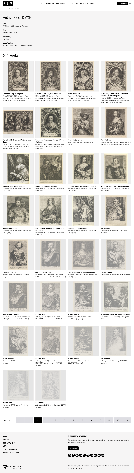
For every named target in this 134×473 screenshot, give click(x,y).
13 (127, 420)
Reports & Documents (12, 453)
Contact (6, 440)
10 (100, 420)
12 (118, 420)
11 (109, 420)
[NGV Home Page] (8, 3)
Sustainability (9, 443)
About (5, 437)
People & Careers (10, 449)
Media (5, 446)
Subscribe (73, 448)
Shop (92, 3)
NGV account (81, 442)
